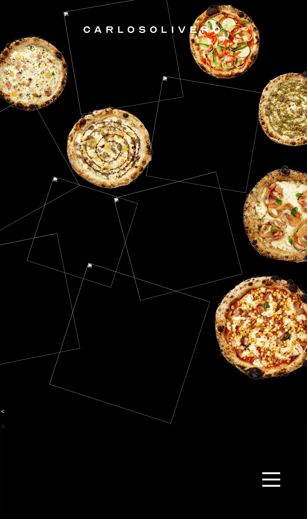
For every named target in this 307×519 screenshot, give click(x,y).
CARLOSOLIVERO (153, 29)
